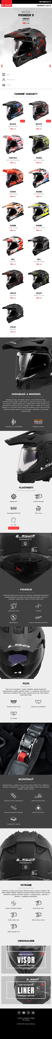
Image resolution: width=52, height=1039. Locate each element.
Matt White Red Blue (13, 159)
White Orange (13, 227)
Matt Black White (39, 260)
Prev (2, 66)
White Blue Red (39, 193)
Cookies (26, 1020)
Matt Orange (13, 193)
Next (50, 66)
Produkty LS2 (44, 6)
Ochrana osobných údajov (26, 1018)
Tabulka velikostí (13, 528)
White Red (13, 260)
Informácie (45, 2)
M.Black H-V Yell (39, 294)
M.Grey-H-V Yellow (39, 227)
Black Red (13, 294)
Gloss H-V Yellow (39, 159)
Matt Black (13, 328)
